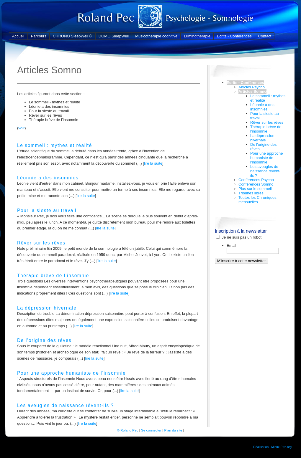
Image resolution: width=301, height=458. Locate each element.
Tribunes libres (251, 193)
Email (231, 245)
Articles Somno (252, 91)
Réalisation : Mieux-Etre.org (272, 447)
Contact (264, 36)
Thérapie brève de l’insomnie (53, 275)
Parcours (38, 36)
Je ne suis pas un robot (238, 237)
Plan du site (173, 430)
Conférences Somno (256, 184)
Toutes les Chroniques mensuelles (257, 199)
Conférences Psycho (256, 180)
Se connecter (151, 430)
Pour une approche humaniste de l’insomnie (71, 373)
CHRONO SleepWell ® (72, 36)
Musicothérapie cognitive (156, 36)
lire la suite (153, 163)
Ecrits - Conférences (234, 36)
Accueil (18, 36)
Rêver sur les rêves (41, 242)
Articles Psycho (251, 87)
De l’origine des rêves (44, 340)
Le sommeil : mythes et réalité (54, 145)
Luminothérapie (197, 36)
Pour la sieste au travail (46, 210)
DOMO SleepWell (114, 36)
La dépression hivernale (46, 307)
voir (21, 128)
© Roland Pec (127, 430)
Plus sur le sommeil (255, 188)
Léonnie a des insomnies (47, 177)
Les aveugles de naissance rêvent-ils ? (65, 405)
